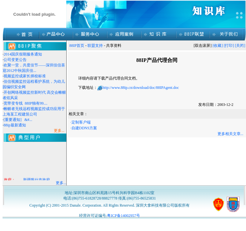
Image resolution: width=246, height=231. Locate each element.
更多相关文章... (230, 134)
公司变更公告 (15, 59)
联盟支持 (95, 45)
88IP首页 (77, 45)
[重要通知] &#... (18, 119)
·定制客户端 (80, 122)
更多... (61, 183)
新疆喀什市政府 (36, 180)
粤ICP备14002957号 (123, 215)
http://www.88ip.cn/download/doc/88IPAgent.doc (140, 87)
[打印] (229, 45)
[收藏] (218, 45)
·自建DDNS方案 (83, 128)
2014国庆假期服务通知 (23, 54)
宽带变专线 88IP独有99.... (25, 103)
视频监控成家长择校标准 (25, 76)
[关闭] (240, 45)
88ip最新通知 (15, 125)
